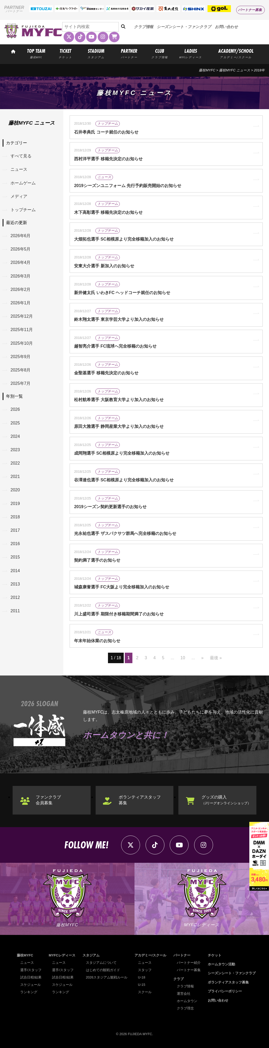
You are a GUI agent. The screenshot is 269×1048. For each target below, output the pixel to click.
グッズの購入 (226, 800)
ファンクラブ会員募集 (48, 800)
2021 (15, 476)
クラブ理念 (185, 1008)
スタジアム (91, 955)
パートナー (181, 955)
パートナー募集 (250, 10)
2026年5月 (21, 249)
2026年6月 (21, 235)
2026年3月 (21, 276)
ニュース (19, 169)
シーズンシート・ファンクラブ (184, 27)
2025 (15, 423)
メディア (19, 196)
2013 (15, 584)
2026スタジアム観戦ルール (106, 977)
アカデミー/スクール (150, 955)
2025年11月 (22, 329)
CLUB (159, 53)
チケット (214, 955)
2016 (15, 543)
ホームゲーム (23, 183)
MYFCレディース (62, 955)
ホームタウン (187, 1001)
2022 (15, 463)
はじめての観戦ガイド (103, 970)
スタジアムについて (101, 963)
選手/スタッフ (31, 970)
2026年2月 (21, 289)
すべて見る (21, 156)
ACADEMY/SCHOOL (236, 53)
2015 (15, 557)
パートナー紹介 (189, 963)
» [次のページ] (202, 658)
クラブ (178, 979)
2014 (15, 570)
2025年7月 (21, 383)
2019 (15, 503)
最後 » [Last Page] (216, 658)
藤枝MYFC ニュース (234, 70)
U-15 (141, 985)
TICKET (65, 53)
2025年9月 (21, 356)
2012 (15, 597)
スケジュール (30, 985)
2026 (15, 409)
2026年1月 (21, 303)
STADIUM (96, 53)
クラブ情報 (143, 27)
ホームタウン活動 (221, 964)
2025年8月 (21, 370)
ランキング (28, 992)
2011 (15, 611)
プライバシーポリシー (225, 991)
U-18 (141, 977)
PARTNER (129, 53)
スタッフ (145, 970)
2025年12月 (22, 316)
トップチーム (23, 210)
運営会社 (183, 994)
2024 (15, 436)
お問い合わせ (226, 27)
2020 (15, 490)
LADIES (191, 53)
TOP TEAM (36, 53)
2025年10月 (22, 343)
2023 (15, 450)
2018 (15, 517)
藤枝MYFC (207, 70)
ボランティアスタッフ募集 (140, 800)
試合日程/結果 (31, 977)
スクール (145, 992)
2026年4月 (21, 262)
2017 (15, 530)
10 (182, 658)
